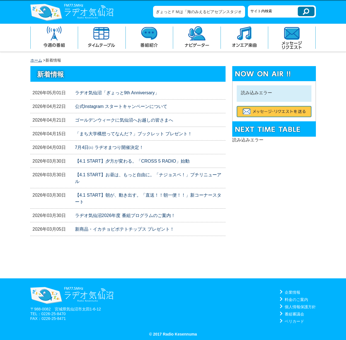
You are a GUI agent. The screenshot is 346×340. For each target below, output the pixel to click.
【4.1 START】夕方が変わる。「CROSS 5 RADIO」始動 (132, 161)
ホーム (36, 60)
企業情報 (292, 292)
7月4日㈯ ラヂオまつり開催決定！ (109, 147)
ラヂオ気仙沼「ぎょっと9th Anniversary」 (117, 92)
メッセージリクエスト (292, 38)
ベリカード (294, 321)
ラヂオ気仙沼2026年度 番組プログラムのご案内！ (125, 215)
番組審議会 (294, 314)
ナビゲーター (197, 38)
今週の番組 (54, 38)
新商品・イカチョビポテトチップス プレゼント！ (124, 229)
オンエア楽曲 (244, 38)
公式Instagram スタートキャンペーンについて (121, 106)
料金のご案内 (296, 299)
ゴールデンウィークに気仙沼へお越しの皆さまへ (124, 120)
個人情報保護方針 (300, 307)
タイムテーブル (101, 38)
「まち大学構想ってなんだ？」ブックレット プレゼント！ (133, 133)
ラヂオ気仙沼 (71, 12)
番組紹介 (149, 38)
